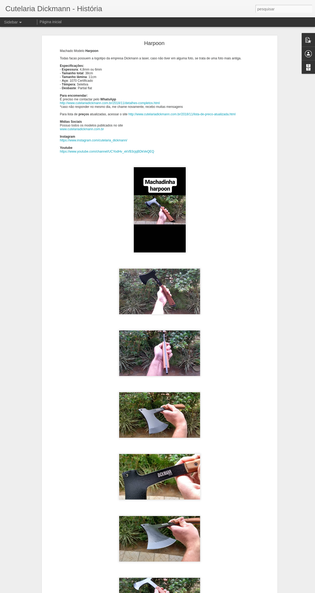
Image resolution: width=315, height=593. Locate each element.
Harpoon (154, 43)
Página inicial (51, 22)
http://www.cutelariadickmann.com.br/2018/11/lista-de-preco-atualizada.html (181, 114)
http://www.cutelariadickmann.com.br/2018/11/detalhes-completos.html (110, 103)
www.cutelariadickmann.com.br (82, 129)
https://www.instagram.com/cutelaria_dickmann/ (93, 140)
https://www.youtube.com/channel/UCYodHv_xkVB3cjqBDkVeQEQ (107, 151)
